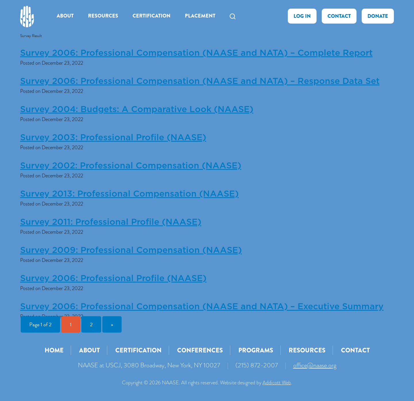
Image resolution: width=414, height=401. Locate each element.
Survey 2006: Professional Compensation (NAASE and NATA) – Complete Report (196, 53)
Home (54, 350)
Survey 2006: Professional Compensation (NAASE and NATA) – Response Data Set (199, 81)
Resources (103, 16)
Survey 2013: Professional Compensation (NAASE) (129, 194)
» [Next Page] (112, 324)
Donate (377, 16)
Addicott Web (276, 382)
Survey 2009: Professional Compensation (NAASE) (131, 250)
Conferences (200, 350)
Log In (302, 16)
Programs (255, 350)
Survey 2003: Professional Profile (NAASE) (113, 137)
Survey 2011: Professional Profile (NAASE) (110, 222)
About (65, 16)
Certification (151, 16)
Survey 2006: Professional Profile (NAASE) (113, 278)
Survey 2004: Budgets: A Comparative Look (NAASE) (136, 109)
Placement (200, 16)
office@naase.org (314, 365)
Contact (339, 16)
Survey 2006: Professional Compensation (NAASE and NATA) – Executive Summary (202, 306)
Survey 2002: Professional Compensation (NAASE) (130, 166)
